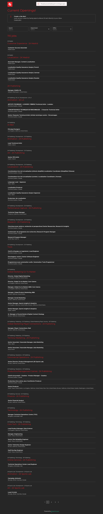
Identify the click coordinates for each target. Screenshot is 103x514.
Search (11, 28)
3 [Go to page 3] (55, 502)
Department (34, 28)
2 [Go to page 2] (51, 502)
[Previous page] (44, 502)
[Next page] (58, 502)
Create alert (17, 20)
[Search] (17, 30)
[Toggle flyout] (49, 29)
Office (54, 28)
